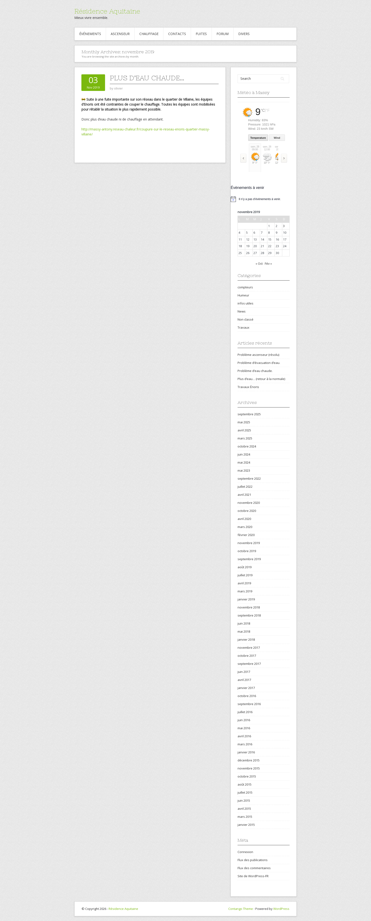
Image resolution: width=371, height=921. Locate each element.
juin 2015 (244, 800)
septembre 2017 (249, 664)
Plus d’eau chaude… (147, 78)
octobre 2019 (247, 551)
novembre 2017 (249, 647)
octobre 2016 (247, 696)
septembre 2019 (249, 559)
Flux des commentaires (254, 868)
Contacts (177, 33)
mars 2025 (245, 438)
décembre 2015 (249, 760)
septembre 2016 (249, 704)
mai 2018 (244, 631)
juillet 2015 (245, 792)
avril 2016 (244, 736)
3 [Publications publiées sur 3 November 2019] (284, 226)
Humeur (243, 295)
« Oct (259, 263)
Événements (90, 33)
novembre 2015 (249, 768)
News (242, 311)
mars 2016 (245, 744)
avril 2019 (244, 583)
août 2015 (245, 784)
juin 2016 (244, 720)
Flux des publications (253, 860)
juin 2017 (244, 672)
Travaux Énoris (248, 387)
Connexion (245, 852)
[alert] (263, 199)
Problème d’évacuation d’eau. (259, 363)
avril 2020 (244, 519)
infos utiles (245, 303)
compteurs (245, 287)
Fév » (268, 263)
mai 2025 (244, 422)
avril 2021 (244, 494)
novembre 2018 (249, 607)
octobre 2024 (247, 446)
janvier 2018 (246, 639)
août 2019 (245, 567)
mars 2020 (245, 527)
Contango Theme (240, 909)
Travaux (243, 327)
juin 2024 (244, 454)
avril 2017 (244, 680)
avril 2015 (244, 808)
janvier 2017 (246, 688)
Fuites (201, 33)
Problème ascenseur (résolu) (258, 355)
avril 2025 (244, 430)
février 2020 (246, 535)
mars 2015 (245, 816)
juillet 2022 (245, 486)
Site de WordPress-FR (253, 876)
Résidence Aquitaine (107, 11)
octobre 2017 (247, 655)
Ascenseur (120, 33)
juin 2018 (244, 623)
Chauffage (149, 33)
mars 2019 (245, 591)
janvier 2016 (246, 752)
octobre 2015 (247, 776)
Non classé (245, 319)
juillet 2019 (245, 575)
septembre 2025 (249, 414)
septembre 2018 (249, 615)
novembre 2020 (249, 503)
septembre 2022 (249, 478)
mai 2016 (244, 728)
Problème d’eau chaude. (255, 371)
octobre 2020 (247, 511)
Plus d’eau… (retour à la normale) (261, 379)
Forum (222, 33)
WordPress (281, 909)
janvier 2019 (246, 599)
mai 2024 (244, 462)
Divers (244, 33)
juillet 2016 (245, 712)
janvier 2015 (246, 825)
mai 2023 (244, 470)
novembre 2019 (249, 543)
